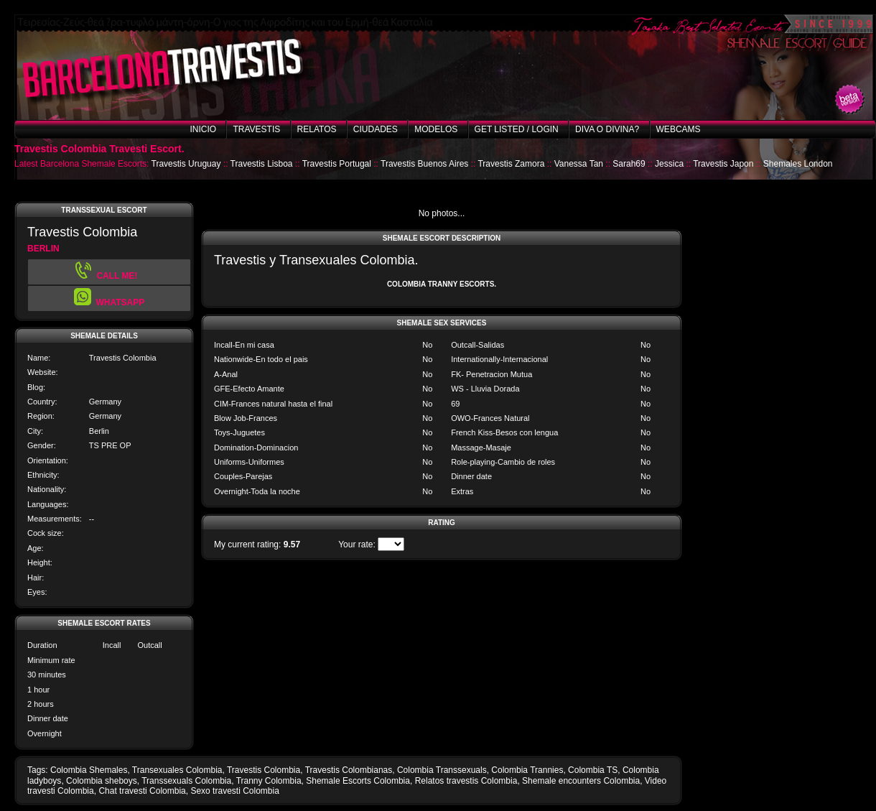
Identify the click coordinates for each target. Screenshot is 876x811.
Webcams (678, 129)
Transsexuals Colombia (186, 781)
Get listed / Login (517, 129)
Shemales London (798, 164)
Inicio (203, 129)
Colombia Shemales (88, 770)
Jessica (669, 164)
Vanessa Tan (578, 164)
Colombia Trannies (527, 770)
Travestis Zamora (510, 164)
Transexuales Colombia (177, 770)
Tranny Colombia (269, 781)
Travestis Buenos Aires (424, 164)
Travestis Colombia (263, 770)
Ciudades (375, 129)
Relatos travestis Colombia (466, 781)
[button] (109, 298)
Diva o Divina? (607, 129)
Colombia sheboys (101, 781)
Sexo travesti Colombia (234, 791)
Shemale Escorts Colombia (358, 781)
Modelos (435, 129)
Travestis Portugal (336, 164)
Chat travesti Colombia (141, 791)
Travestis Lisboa (261, 164)
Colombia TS (593, 770)
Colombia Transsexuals (442, 770)
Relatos (317, 129)
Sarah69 (628, 164)
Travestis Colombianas (349, 770)
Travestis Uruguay (186, 164)
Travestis (256, 129)
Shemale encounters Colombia (581, 781)
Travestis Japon (723, 164)
